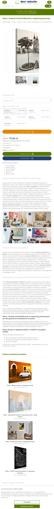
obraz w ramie (10, 170)
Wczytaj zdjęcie (25, 158)
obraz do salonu (10, 167)
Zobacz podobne (25, 132)
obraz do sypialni (10, 169)
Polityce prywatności (19, 496)
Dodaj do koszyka (27, 154)
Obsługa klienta (10, 465)
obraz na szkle (10, 174)
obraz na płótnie (10, 165)
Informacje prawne (11, 469)
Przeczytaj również (11, 473)
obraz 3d (8, 172)
